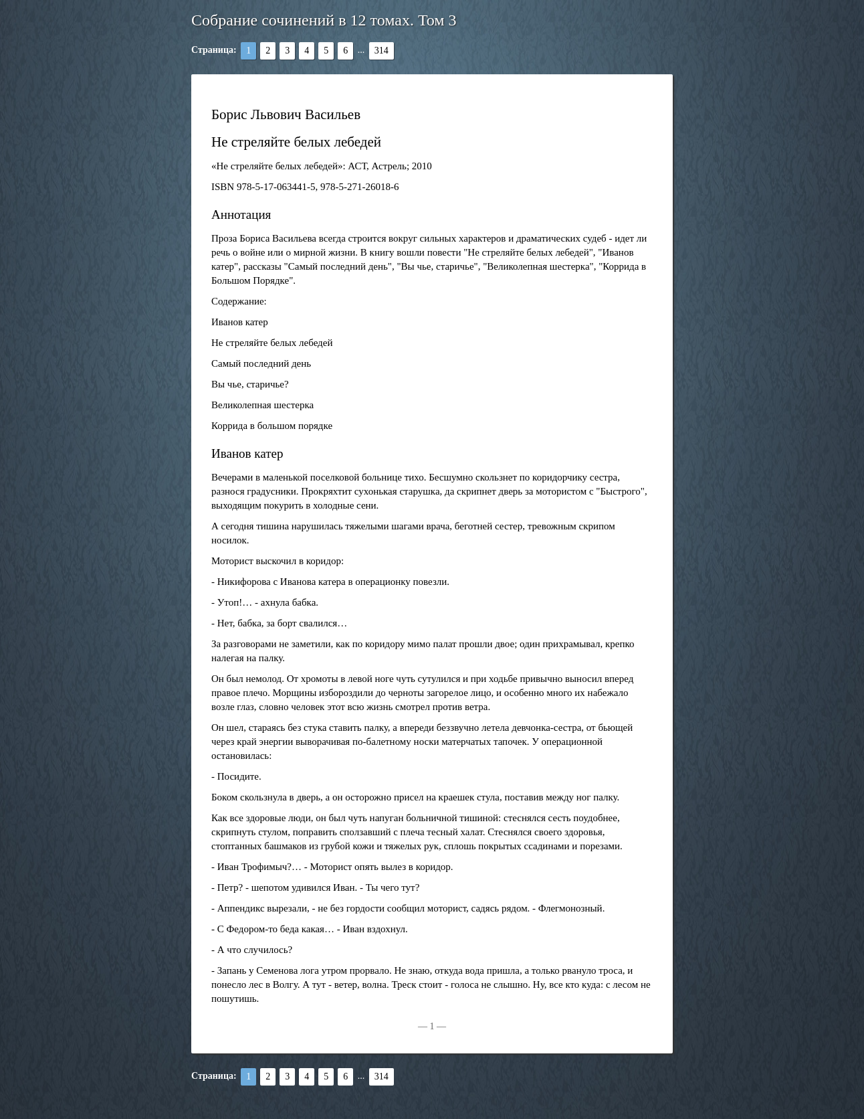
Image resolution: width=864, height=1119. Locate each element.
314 (381, 51)
